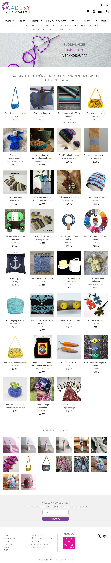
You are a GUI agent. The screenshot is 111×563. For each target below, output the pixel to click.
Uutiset (7, 547)
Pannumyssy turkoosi (15, 320)
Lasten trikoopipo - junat (95, 197)
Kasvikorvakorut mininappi (69, 320)
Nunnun (42, 326)
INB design (69, 324)
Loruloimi (42, 116)
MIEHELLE (11, 25)
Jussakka (96, 368)
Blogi (6, 550)
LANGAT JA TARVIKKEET (56, 21)
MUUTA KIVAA (46, 25)
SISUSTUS (79, 25)
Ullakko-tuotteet (69, 242)
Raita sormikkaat (42, 236)
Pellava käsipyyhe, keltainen (96, 155)
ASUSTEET (9, 21)
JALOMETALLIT (36, 21)
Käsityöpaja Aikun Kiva (42, 161)
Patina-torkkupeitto (42, 113)
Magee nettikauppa (69, 408)
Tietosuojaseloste (39, 547)
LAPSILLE (74, 21)
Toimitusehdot (37, 535)
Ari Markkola (69, 284)
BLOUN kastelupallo (42, 197)
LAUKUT (86, 21)
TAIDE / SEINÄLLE (95, 25)
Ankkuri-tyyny (15, 278)
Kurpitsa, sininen (13, 404)
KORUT (22, 21)
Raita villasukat (15, 197)
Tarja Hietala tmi (15, 242)
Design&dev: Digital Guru (64, 560)
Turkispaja (15, 282)
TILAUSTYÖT (73, 29)
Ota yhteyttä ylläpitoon (41, 544)
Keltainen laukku (93, 113)
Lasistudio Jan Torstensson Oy (42, 200)
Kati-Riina (96, 324)
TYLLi (69, 119)
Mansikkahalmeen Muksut (15, 161)
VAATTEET (37, 29)
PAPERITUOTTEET (28, 25)
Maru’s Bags (15, 116)
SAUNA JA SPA (63, 25)
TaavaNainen (96, 242)
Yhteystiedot (9, 538)
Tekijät (7, 541)
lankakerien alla (96, 158)
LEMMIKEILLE (100, 21)
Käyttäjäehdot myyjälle (41, 538)
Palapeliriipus (93, 320)
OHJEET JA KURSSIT (55, 29)
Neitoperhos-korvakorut (69, 197)
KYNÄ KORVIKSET (69, 362)
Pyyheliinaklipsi (69, 404)
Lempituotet (9, 544)
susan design (95, 200)
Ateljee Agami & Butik (69, 158)
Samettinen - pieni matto (42, 278)
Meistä (7, 535)
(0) (100, 11)
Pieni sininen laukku (13, 113)
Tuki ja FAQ (35, 541)
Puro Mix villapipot (67, 155)
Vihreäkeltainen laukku (13, 362)
